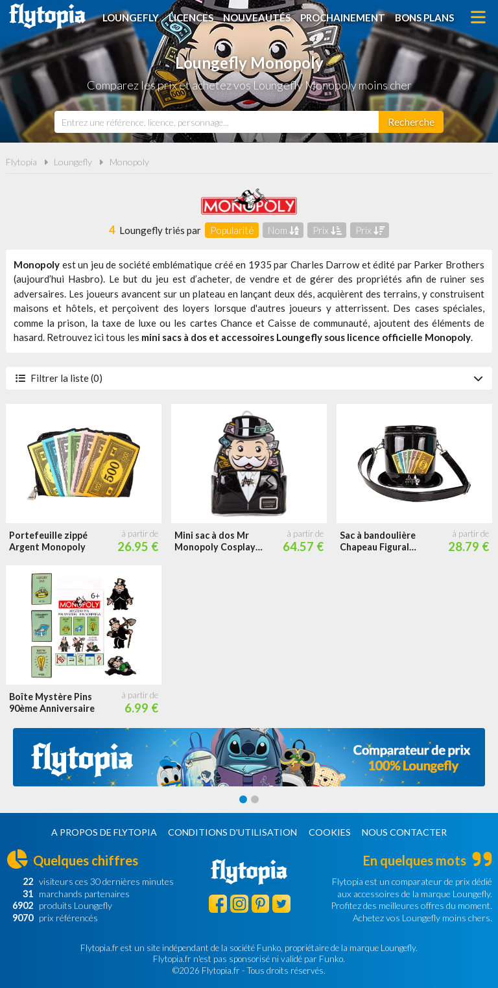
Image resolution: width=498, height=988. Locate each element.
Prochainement (342, 17)
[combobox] (216, 122)
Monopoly (129, 161)
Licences (191, 17)
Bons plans (424, 17)
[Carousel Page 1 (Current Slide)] (243, 799)
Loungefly (130, 17)
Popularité (232, 230)
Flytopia (47, 16)
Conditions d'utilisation (232, 832)
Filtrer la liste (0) (249, 378)
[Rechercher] (411, 122)
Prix (327, 230)
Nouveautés (256, 17)
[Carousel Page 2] (255, 799)
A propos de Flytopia (104, 832)
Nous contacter (404, 832)
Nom (283, 230)
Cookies (330, 832)
